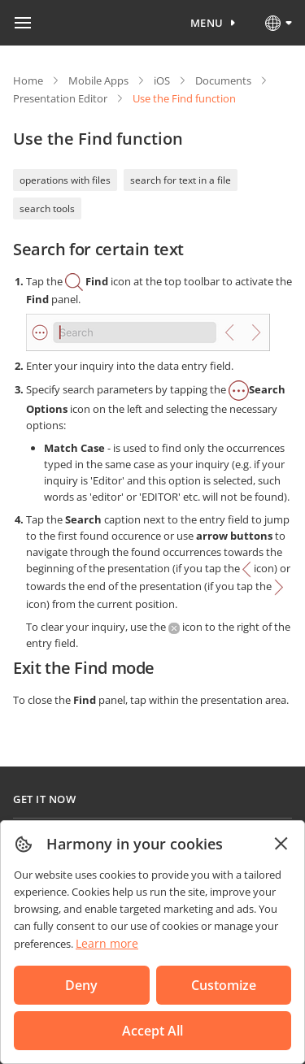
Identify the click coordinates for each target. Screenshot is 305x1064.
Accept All (152, 1031)
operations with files (65, 180)
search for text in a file (180, 180)
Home (28, 80)
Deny (81, 985)
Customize (223, 985)
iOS (162, 80)
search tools (47, 208)
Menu (207, 22)
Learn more (107, 943)
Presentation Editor (60, 98)
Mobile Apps (98, 80)
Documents (223, 80)
